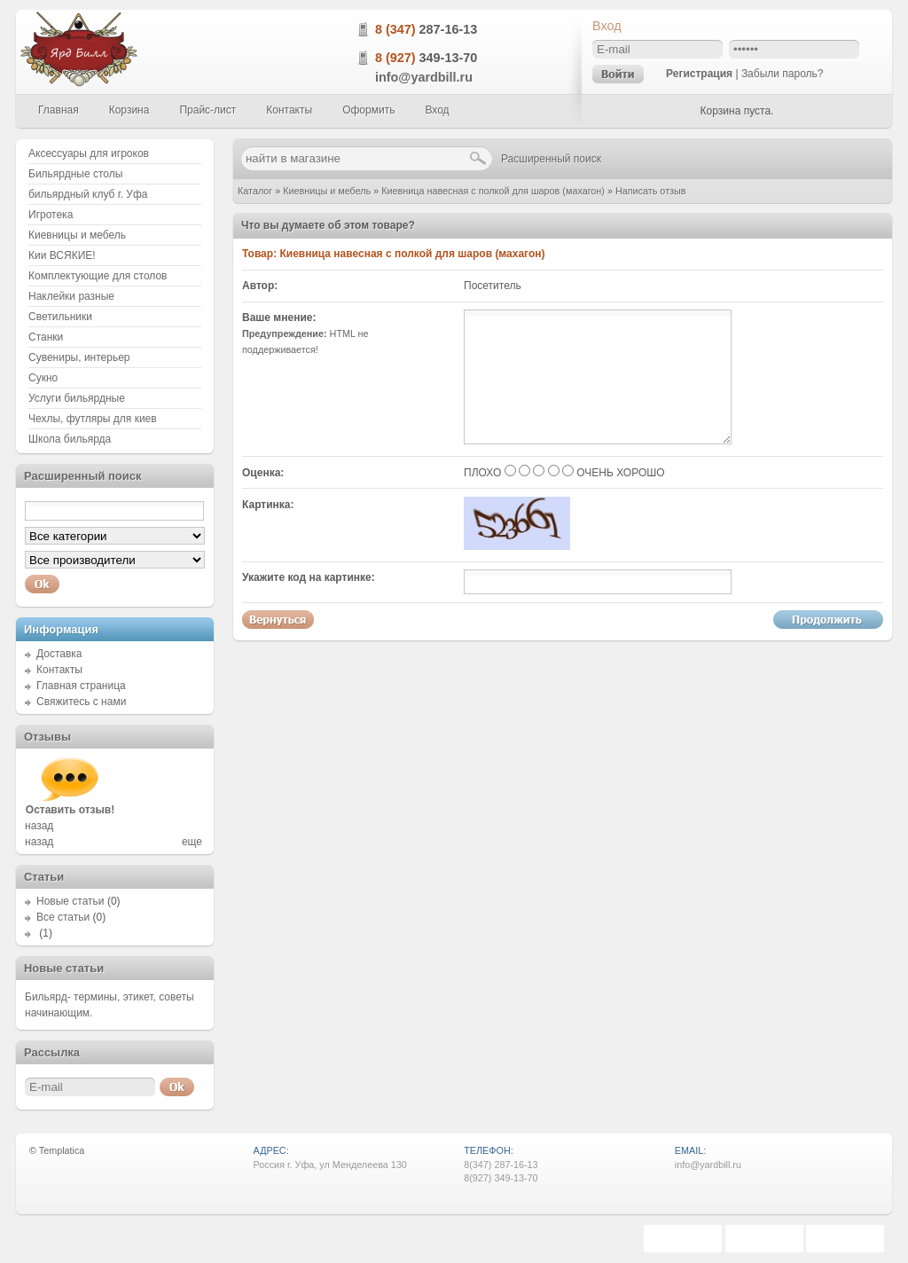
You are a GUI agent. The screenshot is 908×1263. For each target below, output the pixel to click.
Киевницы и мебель (327, 190)
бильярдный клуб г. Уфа (88, 194)
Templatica (62, 1150)
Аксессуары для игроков (88, 153)
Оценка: (263, 473)
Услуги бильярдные (76, 398)
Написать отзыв (650, 190)
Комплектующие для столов (97, 276)
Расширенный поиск (551, 159)
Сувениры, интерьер (79, 357)
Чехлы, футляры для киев (92, 418)
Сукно (43, 378)
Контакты (59, 669)
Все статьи (63, 917)
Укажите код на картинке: (308, 577)
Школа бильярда (69, 439)
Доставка (59, 653)
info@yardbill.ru (424, 77)
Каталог (255, 190)
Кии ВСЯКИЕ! (62, 255)
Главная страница (81, 685)
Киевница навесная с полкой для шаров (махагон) (493, 190)
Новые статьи (70, 901)
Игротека (50, 214)
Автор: (260, 285)
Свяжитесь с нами (81, 701)
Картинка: (268, 504)
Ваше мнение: (279, 317)
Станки (45, 337)
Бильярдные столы (75, 174)
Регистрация (699, 73)
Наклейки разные (71, 296)
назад (39, 826)
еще (192, 841)
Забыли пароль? (782, 73)
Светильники (60, 316)
